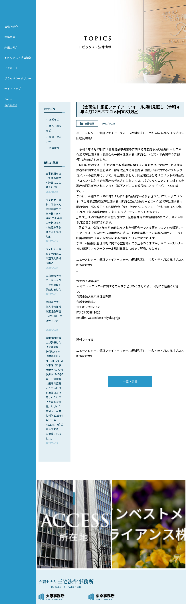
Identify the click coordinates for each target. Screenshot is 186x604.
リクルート (11, 73)
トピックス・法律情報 (18, 63)
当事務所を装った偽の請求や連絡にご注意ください (53, 182)
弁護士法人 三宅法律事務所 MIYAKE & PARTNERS (18, 13)
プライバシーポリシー (18, 83)
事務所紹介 (11, 32)
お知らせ (54, 119)
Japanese (11, 110)
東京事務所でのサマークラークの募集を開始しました (53, 285)
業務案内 (9, 42)
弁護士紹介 (11, 52)
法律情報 (54, 148)
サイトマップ (12, 94)
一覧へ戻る (130, 381)
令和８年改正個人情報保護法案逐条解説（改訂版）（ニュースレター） (54, 315)
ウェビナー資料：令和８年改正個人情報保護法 (53, 258)
